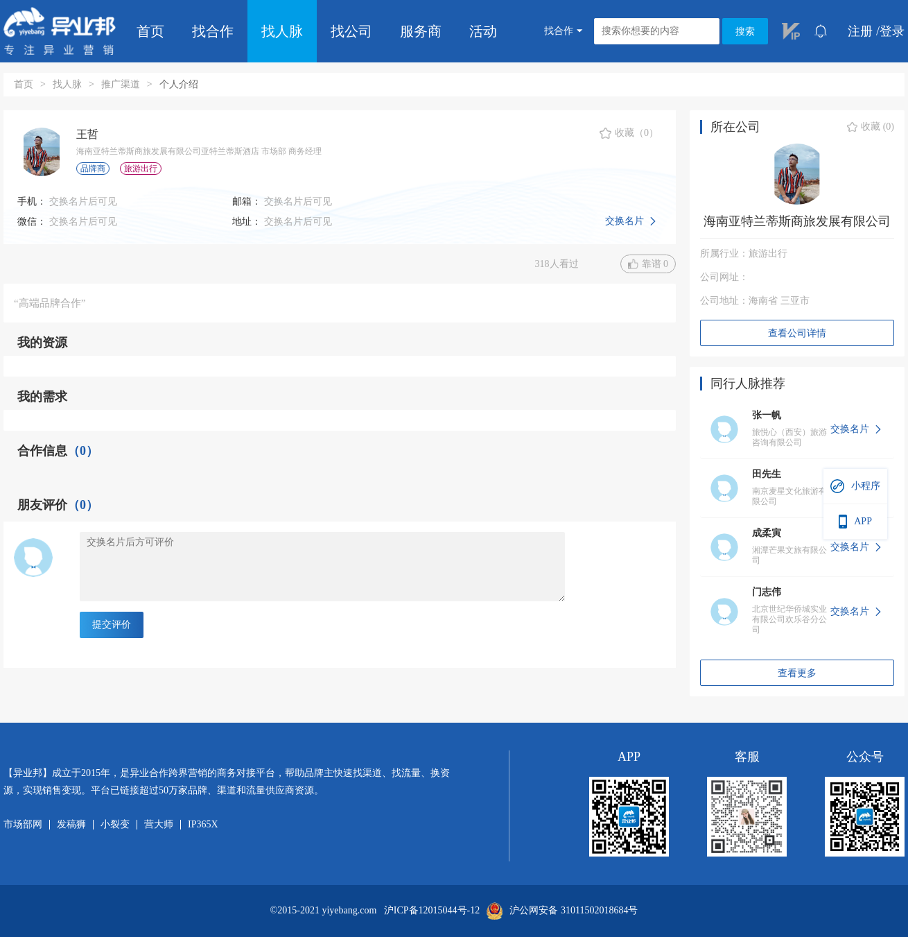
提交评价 (111, 624)
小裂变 (115, 824)
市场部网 (22, 824)
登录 (892, 31)
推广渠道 (120, 84)
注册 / (864, 31)
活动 (483, 31)
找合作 (213, 31)
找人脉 (282, 31)
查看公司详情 (797, 333)
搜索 (745, 31)
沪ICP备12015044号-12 (432, 910)
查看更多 (797, 673)
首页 (150, 31)
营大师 (158, 824)
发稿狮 (71, 824)
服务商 (421, 31)
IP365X (203, 824)
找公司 (351, 31)
